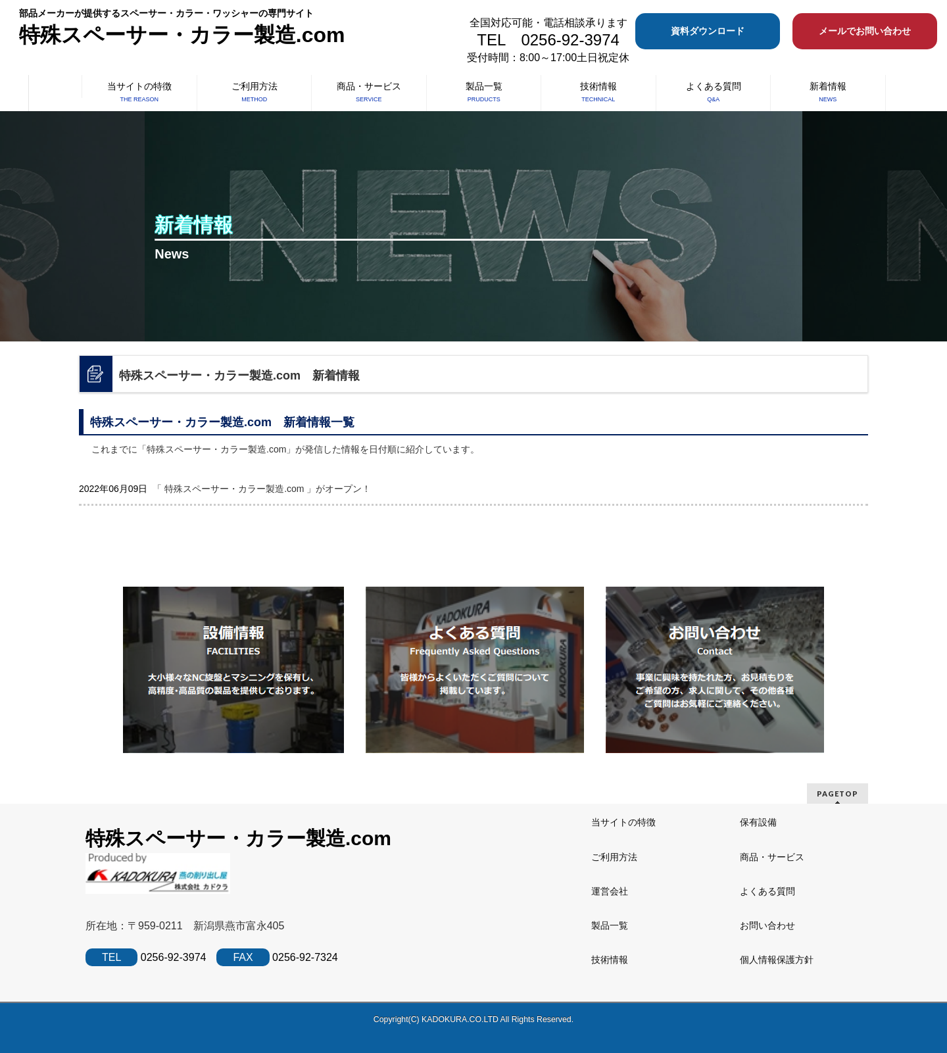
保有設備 (758, 822)
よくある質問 (767, 891)
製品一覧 (609, 925)
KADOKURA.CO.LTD (461, 1019)
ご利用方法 (614, 857)
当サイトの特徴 (623, 822)
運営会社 (609, 891)
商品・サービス (772, 857)
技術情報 (609, 959)
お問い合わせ (767, 925)
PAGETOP (837, 793)
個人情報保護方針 (776, 959)
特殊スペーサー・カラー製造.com (182, 35)
